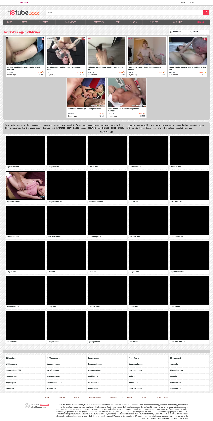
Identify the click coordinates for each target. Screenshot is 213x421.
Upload (200, 22)
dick (29, 125)
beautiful (193, 125)
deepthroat (15, 128)
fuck (7, 125)
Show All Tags (106, 132)
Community (178, 22)
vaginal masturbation (91, 125)
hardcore (47, 125)
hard (128, 128)
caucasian (105, 125)
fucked (57, 125)
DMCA (144, 398)
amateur (170, 128)
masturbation (182, 125)
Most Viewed (70, 22)
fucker (79, 125)
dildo (7, 128)
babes (76, 128)
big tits (135, 128)
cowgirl (144, 125)
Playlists (154, 22)
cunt (154, 128)
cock (151, 125)
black (113, 125)
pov (190, 128)
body (13, 125)
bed (138, 125)
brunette (60, 128)
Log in (192, 2)
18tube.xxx (44, 405)
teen (157, 125)
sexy (69, 128)
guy (99, 128)
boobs (142, 128)
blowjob (92, 128)
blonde (105, 128)
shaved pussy (35, 128)
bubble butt (36, 125)
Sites (118, 22)
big (186, 128)
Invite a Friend (95, 398)
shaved (161, 128)
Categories (99, 22)
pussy (121, 128)
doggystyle (130, 125)
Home (9, 22)
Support (113, 398)
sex (63, 125)
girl (122, 125)
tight (24, 128)
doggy (83, 128)
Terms (129, 398)
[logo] (24, 12)
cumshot (179, 128)
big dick (70, 125)
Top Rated (44, 22)
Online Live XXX (162, 398)
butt (53, 128)
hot (118, 125)
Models (133, 22)
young (164, 125)
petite (171, 125)
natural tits (21, 125)
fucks (148, 128)
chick (113, 128)
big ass (201, 125)
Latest (24, 22)
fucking (46, 128)
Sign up (182, 2)
